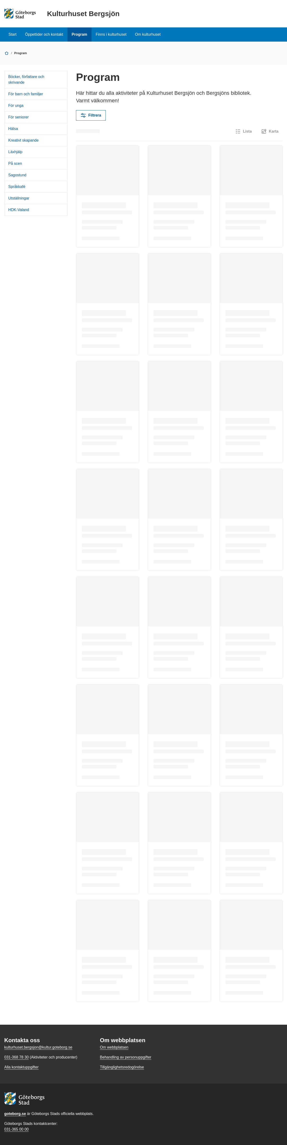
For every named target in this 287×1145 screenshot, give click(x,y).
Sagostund (17, 175)
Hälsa (13, 129)
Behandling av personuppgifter (125, 1057)
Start (13, 34)
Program (79, 34)
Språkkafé (16, 187)
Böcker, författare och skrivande (26, 79)
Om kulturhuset (147, 34)
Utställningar (18, 198)
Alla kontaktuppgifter (21, 1067)
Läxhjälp (15, 152)
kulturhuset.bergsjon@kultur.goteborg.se (38, 1047)
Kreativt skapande (23, 140)
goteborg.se (15, 1114)
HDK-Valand (18, 210)
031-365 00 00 (16, 1129)
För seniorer (18, 117)
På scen (15, 163)
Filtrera (90, 115)
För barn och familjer (25, 94)
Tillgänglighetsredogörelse (122, 1067)
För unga (15, 106)
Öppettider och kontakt (44, 34)
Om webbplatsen (114, 1047)
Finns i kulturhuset (111, 34)
